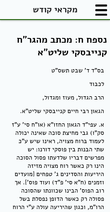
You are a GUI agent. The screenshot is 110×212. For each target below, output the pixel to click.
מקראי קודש (55, 9)
